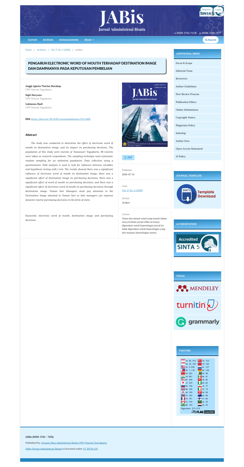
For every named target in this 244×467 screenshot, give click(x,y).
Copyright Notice (185, 117)
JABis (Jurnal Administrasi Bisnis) (43, 448)
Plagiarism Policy (186, 125)
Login (218, 9)
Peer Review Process (187, 94)
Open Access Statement (189, 148)
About (88, 39)
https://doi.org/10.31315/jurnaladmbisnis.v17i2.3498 (60, 119)
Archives (48, 39)
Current (32, 39)
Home (28, 49)
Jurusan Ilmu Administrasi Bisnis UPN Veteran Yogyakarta (74, 442)
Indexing (181, 133)
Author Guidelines (186, 86)
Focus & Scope (184, 63)
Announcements (68, 39)
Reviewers (181, 78)
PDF (129, 157)
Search (210, 39)
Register (206, 9)
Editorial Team (184, 70)
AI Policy (181, 156)
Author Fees (182, 141)
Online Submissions (187, 109)
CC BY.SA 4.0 (90, 448)
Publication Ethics (186, 102)
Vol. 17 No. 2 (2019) (60, 49)
